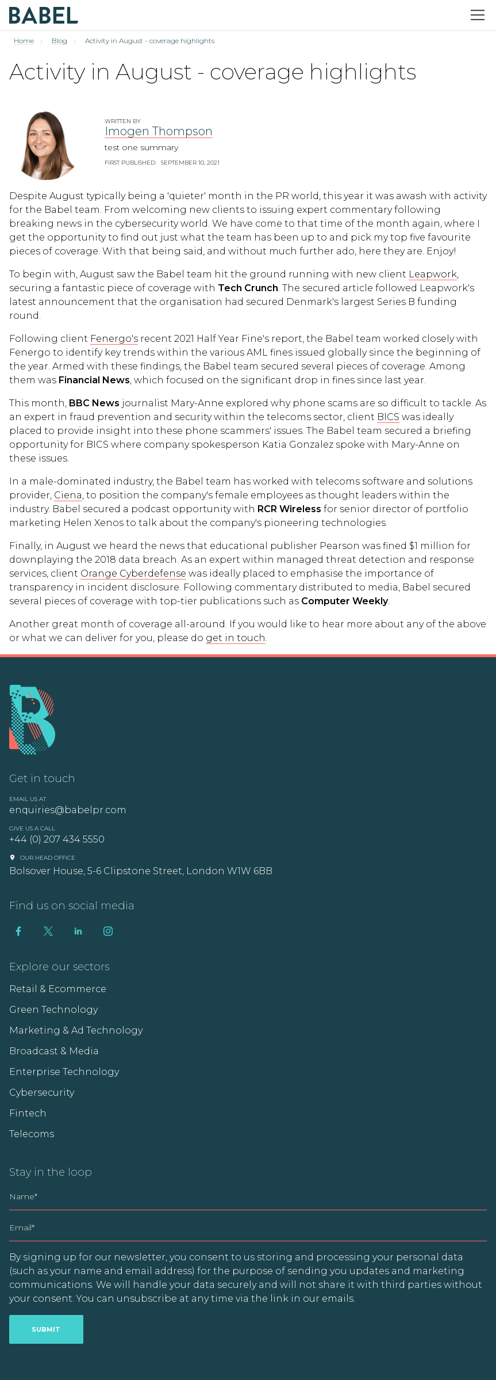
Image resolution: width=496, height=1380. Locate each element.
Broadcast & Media (54, 1051)
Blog (59, 40)
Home (24, 40)
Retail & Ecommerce (57, 988)
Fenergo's (114, 338)
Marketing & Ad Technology (76, 1030)
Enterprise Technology (64, 1071)
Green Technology (53, 1009)
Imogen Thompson (159, 131)
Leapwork (433, 274)
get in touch (236, 637)
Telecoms (31, 1134)
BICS (388, 416)
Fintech (28, 1113)
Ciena (68, 495)
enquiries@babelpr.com (67, 810)
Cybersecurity (41, 1092)
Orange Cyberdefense (133, 573)
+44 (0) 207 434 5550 (57, 839)
